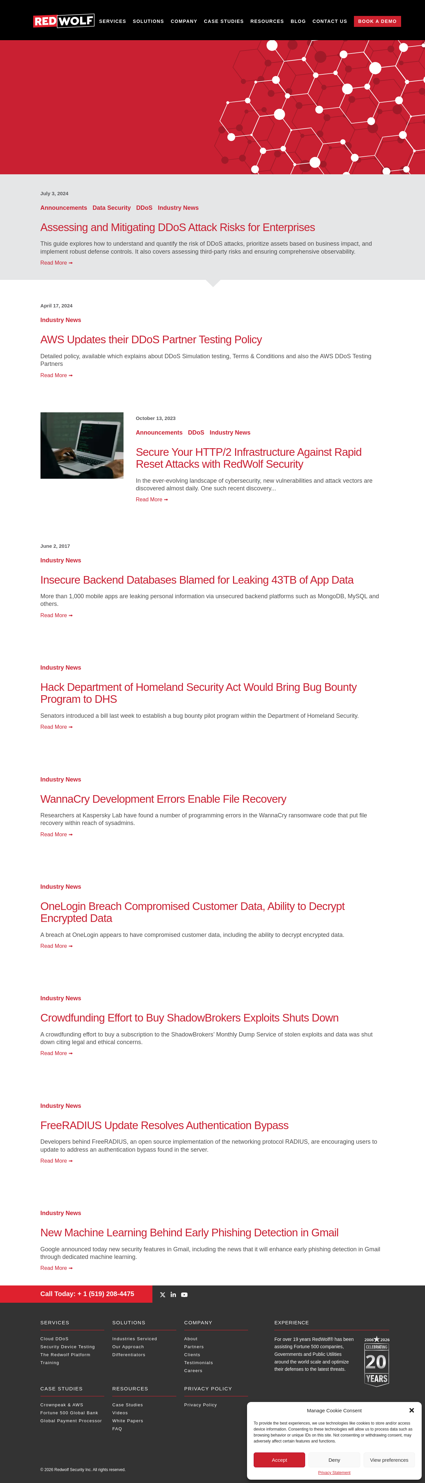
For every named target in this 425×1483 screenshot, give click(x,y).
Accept (279, 1460)
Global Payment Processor (71, 1420)
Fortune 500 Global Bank (69, 1412)
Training (50, 1362)
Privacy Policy (208, 1388)
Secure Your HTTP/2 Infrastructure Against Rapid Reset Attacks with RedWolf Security (249, 458)
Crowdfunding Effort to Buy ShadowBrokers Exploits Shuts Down (190, 1018)
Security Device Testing (68, 1346)
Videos (120, 1412)
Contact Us (329, 21)
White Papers (127, 1420)
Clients (192, 1354)
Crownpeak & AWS (62, 1404)
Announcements (65, 208)
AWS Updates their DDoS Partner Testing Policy (151, 339)
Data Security (112, 208)
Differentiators (128, 1354)
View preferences (389, 1460)
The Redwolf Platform (66, 1354)
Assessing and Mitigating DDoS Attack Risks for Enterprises (178, 227)
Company (184, 21)
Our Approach (128, 1346)
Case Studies (224, 21)
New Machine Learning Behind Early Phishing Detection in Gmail (190, 1232)
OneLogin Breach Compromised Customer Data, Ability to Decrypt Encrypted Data (193, 912)
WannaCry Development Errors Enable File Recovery (163, 799)
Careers (193, 1370)
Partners (194, 1346)
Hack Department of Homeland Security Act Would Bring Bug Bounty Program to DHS (199, 693)
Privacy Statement (334, 1472)
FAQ (117, 1428)
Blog (298, 21)
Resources (267, 21)
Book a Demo (377, 21)
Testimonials (198, 1362)
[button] (411, 1410)
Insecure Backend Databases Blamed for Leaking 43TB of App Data (197, 580)
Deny (334, 1460)
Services (113, 21)
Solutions (148, 21)
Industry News (178, 208)
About (191, 1338)
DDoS (145, 208)
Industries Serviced (134, 1338)
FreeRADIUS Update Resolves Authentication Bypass (165, 1125)
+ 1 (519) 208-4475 (87, 1293)
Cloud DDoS (55, 1338)
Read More (57, 263)
